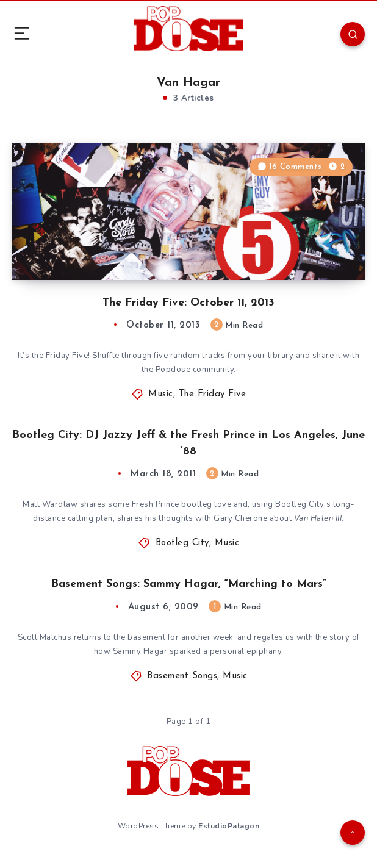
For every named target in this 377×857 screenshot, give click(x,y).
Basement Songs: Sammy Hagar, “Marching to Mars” (188, 584)
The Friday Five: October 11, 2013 (188, 303)
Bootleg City (182, 543)
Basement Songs (182, 676)
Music (160, 394)
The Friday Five (212, 394)
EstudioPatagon (228, 826)
